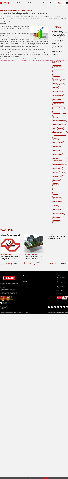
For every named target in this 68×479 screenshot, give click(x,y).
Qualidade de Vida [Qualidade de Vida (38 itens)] (58, 189)
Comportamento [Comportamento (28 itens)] (58, 95)
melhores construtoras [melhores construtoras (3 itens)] (57, 159)
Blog (51, 3)
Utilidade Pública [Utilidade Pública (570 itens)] (58, 213)
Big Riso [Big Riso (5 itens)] (63, 79)
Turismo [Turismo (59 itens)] (55, 205)
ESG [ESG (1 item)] (54, 128)
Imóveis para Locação (42, 3)
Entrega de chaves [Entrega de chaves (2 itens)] (58, 124)
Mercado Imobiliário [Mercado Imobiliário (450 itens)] (59, 164)
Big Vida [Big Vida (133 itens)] (62, 83)
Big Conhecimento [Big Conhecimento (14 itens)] (58, 71)
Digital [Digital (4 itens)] (55, 116)
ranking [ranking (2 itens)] (55, 193)
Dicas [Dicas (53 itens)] (64, 112)
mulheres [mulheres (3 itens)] (56, 172)
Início (13, 3)
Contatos (58, 275)
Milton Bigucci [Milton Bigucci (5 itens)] (57, 168)
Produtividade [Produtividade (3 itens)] (57, 176)
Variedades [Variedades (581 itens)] (56, 217)
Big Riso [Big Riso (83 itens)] (55, 79)
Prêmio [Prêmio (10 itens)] (55, 184)
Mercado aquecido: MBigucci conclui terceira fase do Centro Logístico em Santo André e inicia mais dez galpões (59, 34)
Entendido (46, 478)
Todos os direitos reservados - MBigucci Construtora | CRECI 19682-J (15, 312)
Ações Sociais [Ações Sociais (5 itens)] (57, 66)
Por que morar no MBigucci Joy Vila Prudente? (57, 53)
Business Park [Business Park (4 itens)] (57, 91)
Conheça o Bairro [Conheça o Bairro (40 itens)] (58, 103)
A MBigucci (20, 3)
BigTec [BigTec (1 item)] (55, 83)
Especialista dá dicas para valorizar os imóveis (33, 257)
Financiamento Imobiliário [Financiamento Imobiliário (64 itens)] (57, 133)
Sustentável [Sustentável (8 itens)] (57, 201)
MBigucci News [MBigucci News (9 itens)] (57, 154)
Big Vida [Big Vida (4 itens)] (55, 87)
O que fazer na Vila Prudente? (57, 47)
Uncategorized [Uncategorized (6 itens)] (57, 209)
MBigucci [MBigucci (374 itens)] (56, 150)
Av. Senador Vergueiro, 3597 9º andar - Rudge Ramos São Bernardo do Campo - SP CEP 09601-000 (5, 307)
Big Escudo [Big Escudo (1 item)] (56, 75)
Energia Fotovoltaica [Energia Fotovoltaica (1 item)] (59, 120)
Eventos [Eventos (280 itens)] (60, 128)
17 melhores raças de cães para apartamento (56, 237)
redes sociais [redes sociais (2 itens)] (57, 197)
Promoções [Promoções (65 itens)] (56, 180)
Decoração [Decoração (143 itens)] (56, 112)
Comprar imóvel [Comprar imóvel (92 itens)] (58, 99)
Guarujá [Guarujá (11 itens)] (55, 138)
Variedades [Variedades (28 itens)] (56, 221)
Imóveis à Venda (29, 3)
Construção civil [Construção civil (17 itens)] (58, 108)
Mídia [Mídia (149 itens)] (63, 172)
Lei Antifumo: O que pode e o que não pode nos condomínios (10, 258)
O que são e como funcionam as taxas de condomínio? (58, 42)
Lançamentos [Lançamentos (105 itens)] (57, 146)
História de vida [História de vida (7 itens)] (58, 142)
